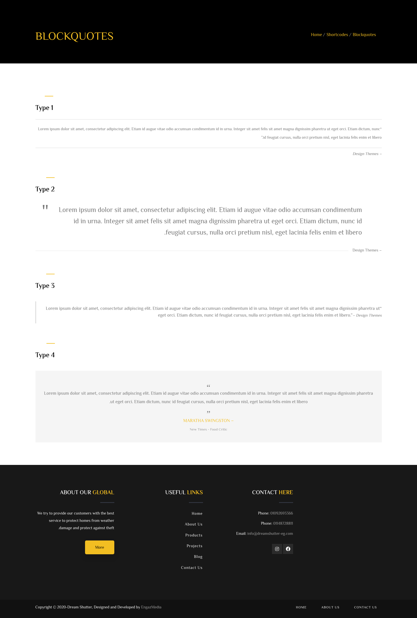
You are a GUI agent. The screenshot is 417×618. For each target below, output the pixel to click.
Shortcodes (337, 35)
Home (316, 35)
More (99, 548)
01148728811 (283, 524)
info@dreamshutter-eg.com (270, 534)
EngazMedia (151, 607)
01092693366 (281, 514)
